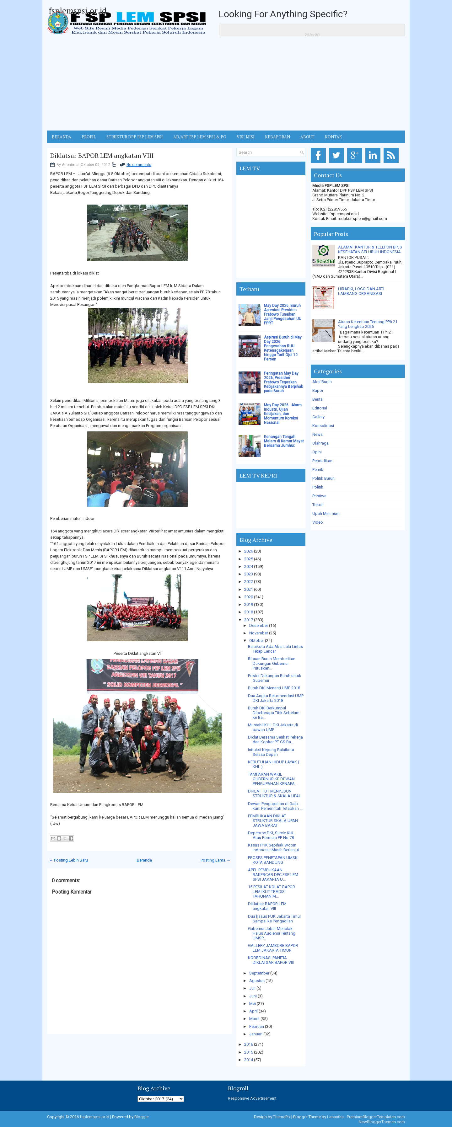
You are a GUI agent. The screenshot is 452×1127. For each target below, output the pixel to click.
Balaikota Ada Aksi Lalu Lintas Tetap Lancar (275, 649)
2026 (248, 551)
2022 (248, 581)
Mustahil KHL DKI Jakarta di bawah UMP (273, 727)
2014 (248, 1059)
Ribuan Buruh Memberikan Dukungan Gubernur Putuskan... (271, 663)
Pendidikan (322, 460)
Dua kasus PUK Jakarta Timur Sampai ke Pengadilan (274, 918)
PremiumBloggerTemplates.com (376, 1116)
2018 (248, 612)
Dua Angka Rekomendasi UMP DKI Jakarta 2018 (276, 698)
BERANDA (61, 137)
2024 (248, 566)
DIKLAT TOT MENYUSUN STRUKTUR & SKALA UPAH (275, 793)
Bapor (317, 390)
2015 (248, 1052)
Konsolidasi (323, 425)
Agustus (257, 980)
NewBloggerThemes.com (382, 1121)
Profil (89, 137)
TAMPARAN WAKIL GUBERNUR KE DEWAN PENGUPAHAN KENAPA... (273, 779)
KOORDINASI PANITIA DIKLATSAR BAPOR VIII (271, 960)
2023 (248, 574)
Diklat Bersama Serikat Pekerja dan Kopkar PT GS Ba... (275, 739)
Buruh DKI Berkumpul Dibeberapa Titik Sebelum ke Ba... (273, 713)
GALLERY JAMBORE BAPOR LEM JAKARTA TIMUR (273, 948)
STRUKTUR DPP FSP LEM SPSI (134, 137)
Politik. (318, 487)
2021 (248, 589)
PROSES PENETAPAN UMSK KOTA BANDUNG (273, 860)
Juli (252, 988)
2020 (248, 597)
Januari (255, 1034)
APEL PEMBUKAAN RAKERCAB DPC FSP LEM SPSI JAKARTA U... (273, 875)
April (253, 1011)
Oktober (256, 640)
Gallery (318, 416)
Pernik (317, 469)
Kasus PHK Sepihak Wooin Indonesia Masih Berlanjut (273, 847)
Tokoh (318, 504)
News (317, 434)
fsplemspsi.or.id (77, 10)
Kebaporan (277, 137)
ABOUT (307, 137)
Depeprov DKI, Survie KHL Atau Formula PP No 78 (271, 835)
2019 (248, 604)
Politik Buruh (323, 478)
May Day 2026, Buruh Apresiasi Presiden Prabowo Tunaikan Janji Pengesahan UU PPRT (282, 314)
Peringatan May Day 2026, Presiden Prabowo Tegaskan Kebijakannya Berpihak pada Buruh (283, 382)
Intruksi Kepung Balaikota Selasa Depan (271, 752)
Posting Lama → (215, 860)
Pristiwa (319, 496)
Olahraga (320, 443)
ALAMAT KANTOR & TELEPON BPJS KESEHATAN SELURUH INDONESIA (370, 249)
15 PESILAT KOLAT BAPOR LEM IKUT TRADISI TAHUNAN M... (271, 891)
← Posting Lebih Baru (68, 860)
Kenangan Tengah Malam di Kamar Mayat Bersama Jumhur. (284, 441)
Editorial (319, 408)
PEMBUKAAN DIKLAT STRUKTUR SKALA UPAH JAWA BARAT (273, 821)
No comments (138, 165)
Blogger (141, 1116)
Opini (317, 452)
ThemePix (281, 1116)
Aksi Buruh (322, 381)
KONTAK (333, 137)
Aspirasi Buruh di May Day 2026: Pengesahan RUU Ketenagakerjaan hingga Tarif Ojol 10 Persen (283, 348)
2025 (248, 559)
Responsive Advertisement (252, 1098)
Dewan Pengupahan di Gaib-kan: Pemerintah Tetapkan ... (275, 806)
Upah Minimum (326, 513)
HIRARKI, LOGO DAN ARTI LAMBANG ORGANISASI (361, 291)
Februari (256, 1026)
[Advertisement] (226, 83)
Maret (254, 1018)
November (258, 633)
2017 (248, 619)
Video (317, 522)
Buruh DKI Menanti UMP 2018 (274, 688)
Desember (258, 625)
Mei (252, 1003)
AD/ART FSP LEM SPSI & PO (199, 137)
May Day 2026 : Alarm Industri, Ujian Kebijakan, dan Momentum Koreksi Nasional (283, 414)
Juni (253, 996)
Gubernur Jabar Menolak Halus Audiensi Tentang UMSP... (271, 933)
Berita (317, 399)
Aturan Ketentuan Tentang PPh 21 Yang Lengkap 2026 (367, 324)
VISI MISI (246, 137)
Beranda (144, 860)
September (259, 973)
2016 (248, 1044)
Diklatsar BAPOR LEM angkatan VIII (101, 155)
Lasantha (335, 1116)
